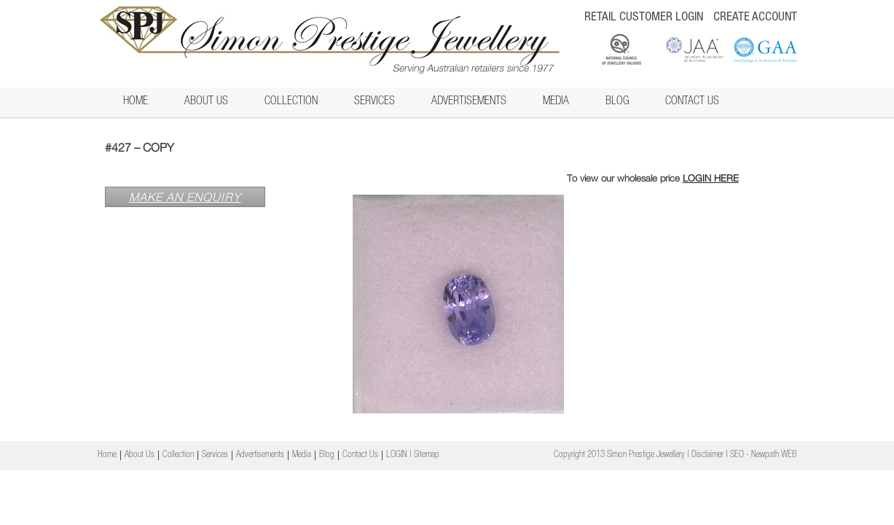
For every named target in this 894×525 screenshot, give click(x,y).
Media (556, 102)
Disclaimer (707, 455)
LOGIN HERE (711, 178)
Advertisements (468, 102)
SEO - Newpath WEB (763, 455)
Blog (617, 102)
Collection (291, 102)
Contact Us (692, 102)
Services (374, 102)
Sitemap (426, 455)
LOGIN (396, 455)
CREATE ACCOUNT (755, 18)
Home (135, 102)
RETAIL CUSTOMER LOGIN (643, 18)
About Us (206, 102)
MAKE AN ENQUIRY (185, 196)
